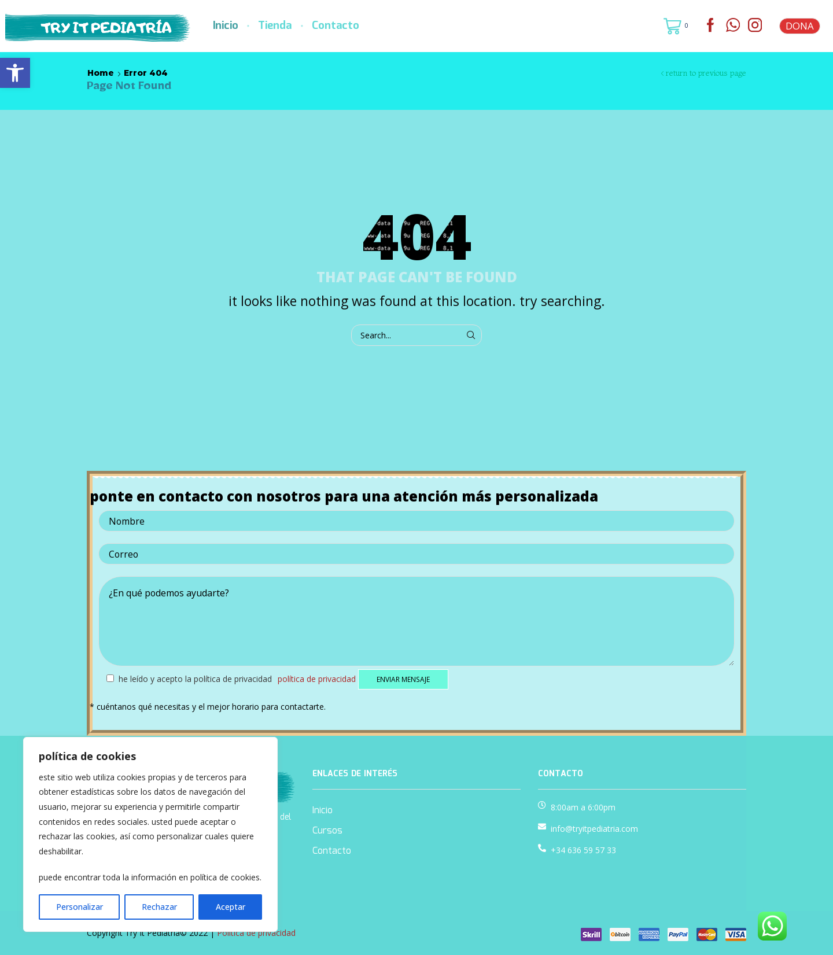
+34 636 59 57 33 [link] (583, 850)
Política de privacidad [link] (317, 678)
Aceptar (230, 906)
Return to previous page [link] (706, 73)
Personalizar (79, 906)
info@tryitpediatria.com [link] (594, 828)
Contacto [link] (335, 26)
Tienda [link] (275, 26)
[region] (150, 834)
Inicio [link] (225, 26)
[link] (15, 73)
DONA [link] (800, 25)
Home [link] (100, 73)
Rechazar (159, 906)
